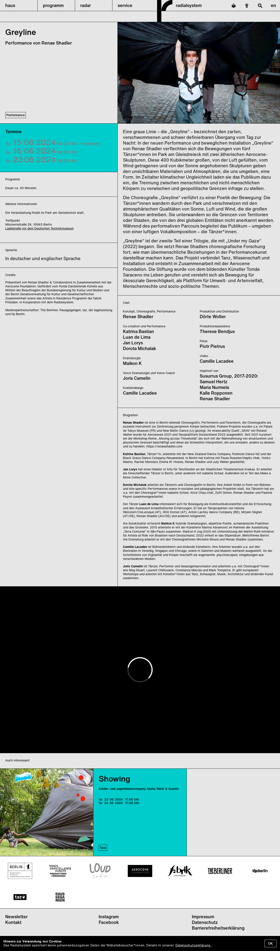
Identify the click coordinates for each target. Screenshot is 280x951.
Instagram (109, 916)
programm (53, 5)
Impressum (203, 916)
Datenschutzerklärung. (193, 945)
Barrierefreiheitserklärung (218, 928)
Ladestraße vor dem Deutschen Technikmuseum (39, 228)
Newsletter (16, 916)
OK (270, 943)
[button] (18, 5)
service (125, 5)
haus (10, 5)
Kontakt (13, 922)
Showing (114, 778)
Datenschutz (205, 922)
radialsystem (189, 5)
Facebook (109, 922)
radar (85, 5)
